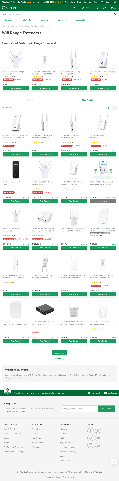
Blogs (108, 2)
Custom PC (98, 2)
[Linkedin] (98, 448)
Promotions (70, 2)
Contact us (112, 393)
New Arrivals (37, 438)
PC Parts (13, 26)
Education (62, 20)
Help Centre (65, 442)
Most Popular (89, 100)
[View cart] (111, 8)
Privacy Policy (69, 477)
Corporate (80, 20)
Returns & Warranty (68, 451)
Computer (9, 20)
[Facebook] (91, 433)
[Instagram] (91, 448)
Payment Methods (67, 447)
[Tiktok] (91, 440)
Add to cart (16, 88)
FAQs (62, 438)
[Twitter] (98, 433)
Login (97, 8)
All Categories (38, 442)
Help (115, 2)
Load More (59, 353)
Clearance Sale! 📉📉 (42, 2)
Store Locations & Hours (14, 433)
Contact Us (64, 461)
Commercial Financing (13, 451)
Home (4, 26)
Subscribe (106, 408)
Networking (24, 26)
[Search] (115, 14)
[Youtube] (98, 440)
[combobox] (59, 14)
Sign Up (104, 8)
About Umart (9, 429)
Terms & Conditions (53, 477)
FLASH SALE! (57, 2)
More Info (103, 201)
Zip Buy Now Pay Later (13, 447)
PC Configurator (84, 2)
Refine (30, 100)
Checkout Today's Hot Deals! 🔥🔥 (17, 2)
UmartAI (44, 20)
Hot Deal (35, 433)
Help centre (97, 393)
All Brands (36, 447)
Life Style (27, 20)
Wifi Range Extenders (40, 26)
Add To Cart (16, 154)
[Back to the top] (114, 461)
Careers (7, 438)
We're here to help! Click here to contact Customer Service (39, 393)
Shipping (63, 456)
